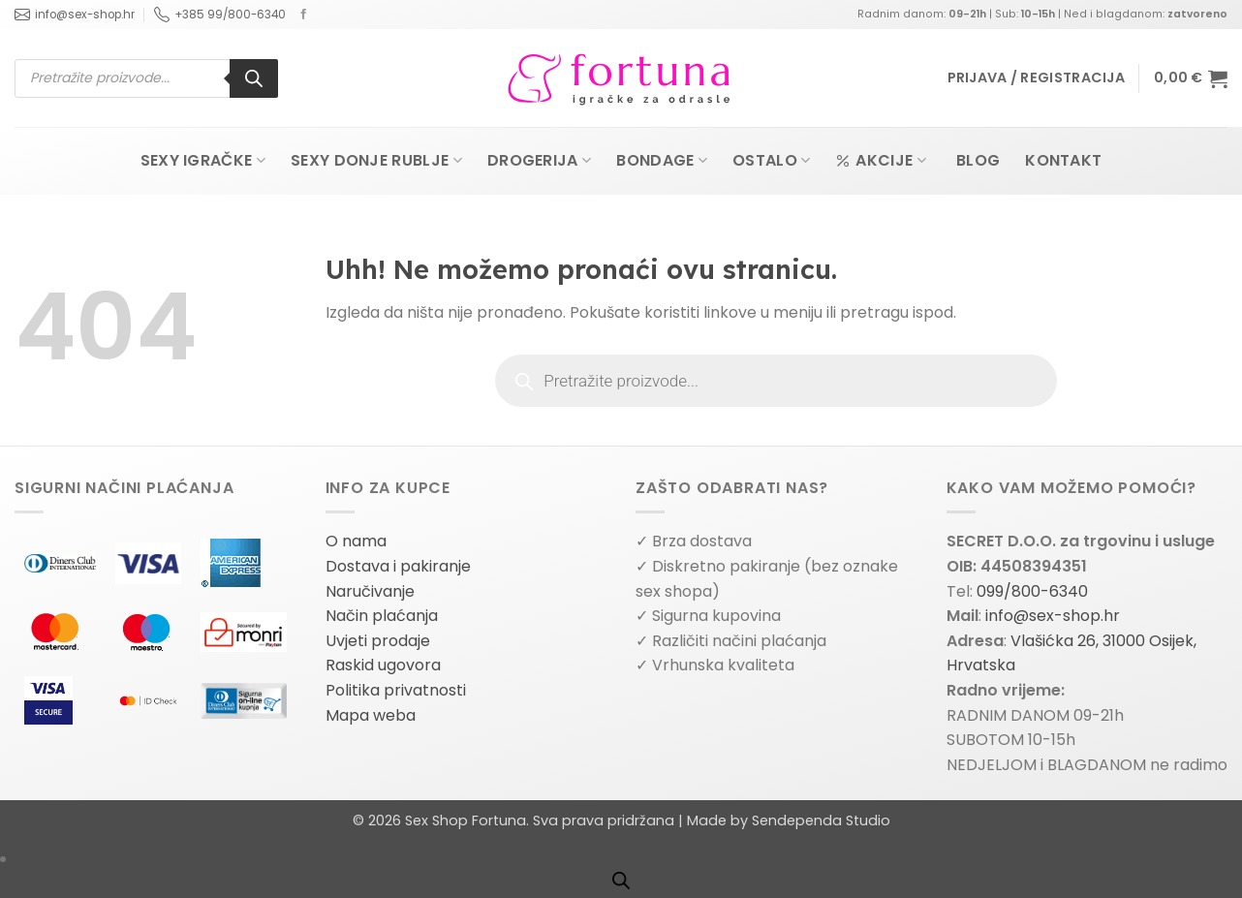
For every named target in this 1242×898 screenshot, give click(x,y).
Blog (978, 160)
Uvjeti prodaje (378, 641)
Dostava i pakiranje (398, 566)
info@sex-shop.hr (75, 14)
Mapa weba (371, 715)
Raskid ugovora (383, 665)
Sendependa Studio (821, 820)
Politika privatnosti (396, 690)
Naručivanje (370, 591)
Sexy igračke (202, 160)
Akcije (880, 160)
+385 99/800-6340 (220, 14)
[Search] (254, 78)
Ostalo (771, 160)
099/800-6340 (1032, 591)
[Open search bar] (621, 880)
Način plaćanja (382, 615)
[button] (1036, 78)
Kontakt (1063, 160)
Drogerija (539, 160)
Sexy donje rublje (376, 160)
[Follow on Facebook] (303, 14)
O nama (356, 541)
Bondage (661, 160)
